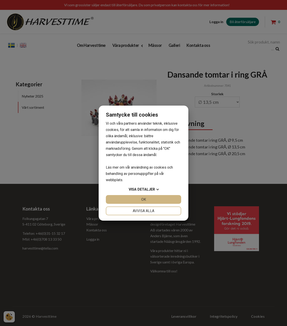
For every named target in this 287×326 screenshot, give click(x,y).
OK (143, 199)
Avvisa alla (143, 211)
